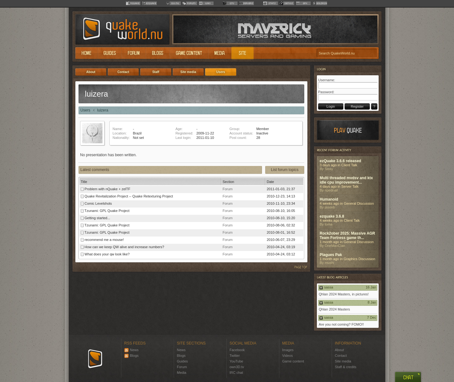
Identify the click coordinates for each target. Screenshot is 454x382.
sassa (328, 287)
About (339, 350)
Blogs (131, 355)
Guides (182, 361)
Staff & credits (345, 367)
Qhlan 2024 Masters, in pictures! (344, 294)
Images (288, 350)
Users (85, 110)
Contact (341, 355)
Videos (287, 355)
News (131, 350)
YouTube (236, 361)
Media (181, 372)
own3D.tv (237, 367)
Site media (343, 361)
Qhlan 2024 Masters (334, 309)
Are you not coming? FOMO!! (341, 324)
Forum (182, 367)
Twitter (235, 355)
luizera (102, 110)
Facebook (237, 350)
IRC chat (236, 372)
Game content (293, 361)
